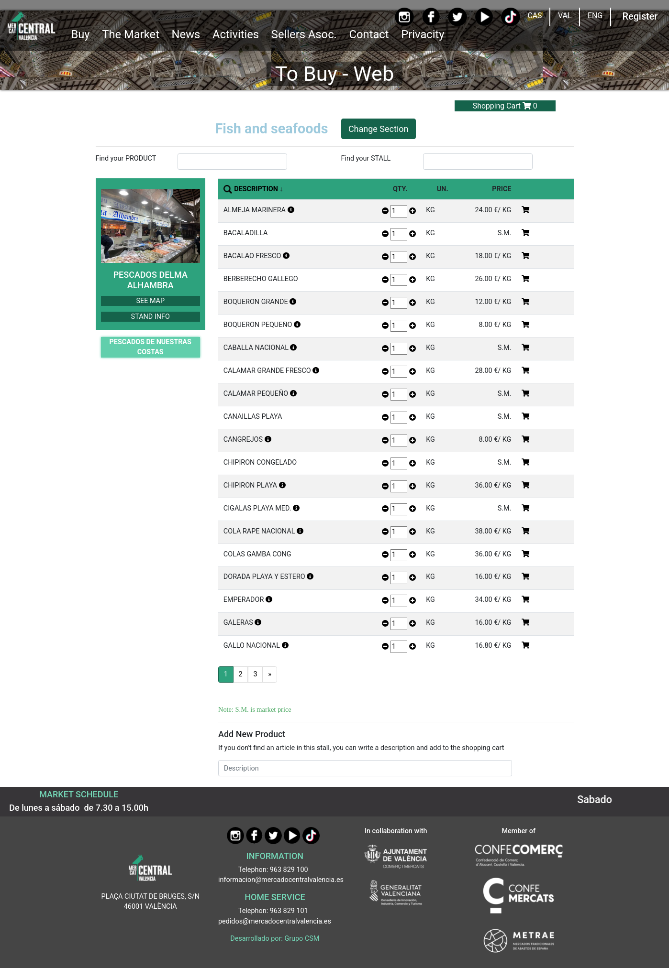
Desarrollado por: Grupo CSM (274, 939)
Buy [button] (80, 34)
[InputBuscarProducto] (233, 161)
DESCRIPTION (256, 189)
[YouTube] (484, 17)
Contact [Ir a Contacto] (369, 34)
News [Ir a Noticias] (186, 34)
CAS (534, 15)
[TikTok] (510, 17)
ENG (595, 15)
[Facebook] (431, 17)
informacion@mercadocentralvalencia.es (281, 880)
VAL (564, 15)
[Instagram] (404, 17)
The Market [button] (130, 34)
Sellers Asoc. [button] (304, 34)
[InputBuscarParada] (478, 161)
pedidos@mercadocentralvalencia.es (274, 921)
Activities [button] (235, 34)
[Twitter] (457, 17)
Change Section (378, 129)
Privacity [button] (422, 34)
